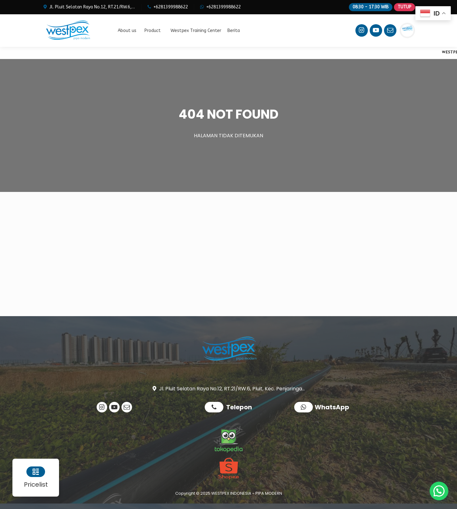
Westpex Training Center (196, 30)
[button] (439, 491)
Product (152, 30)
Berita (233, 30)
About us (127, 30)
